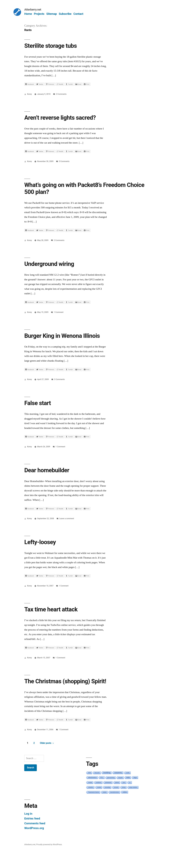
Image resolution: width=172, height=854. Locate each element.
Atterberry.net (32, 9)
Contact (78, 13)
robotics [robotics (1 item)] (90, 787)
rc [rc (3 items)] (129, 782)
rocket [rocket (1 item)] (99, 787)
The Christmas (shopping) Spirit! (65, 681)
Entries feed (32, 818)
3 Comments (59, 379)
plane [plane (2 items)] (117, 782)
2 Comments (61, 94)
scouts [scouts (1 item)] (116, 787)
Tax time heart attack (50, 609)
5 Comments (64, 161)
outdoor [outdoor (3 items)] (98, 782)
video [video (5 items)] (125, 792)
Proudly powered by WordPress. (49, 844)
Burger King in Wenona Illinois (62, 335)
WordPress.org (34, 828)
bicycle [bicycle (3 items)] (97, 773)
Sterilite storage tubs (50, 45)
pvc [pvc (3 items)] (124, 782)
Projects (39, 13)
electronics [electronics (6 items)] (92, 777)
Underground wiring (49, 263)
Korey (29, 94)
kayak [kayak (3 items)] (120, 777)
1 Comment (58, 312)
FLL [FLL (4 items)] (102, 777)
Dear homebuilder (46, 470)
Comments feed (34, 823)
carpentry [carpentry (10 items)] (118, 773)
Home (28, 13)
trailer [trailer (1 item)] (104, 792)
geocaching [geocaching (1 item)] (111, 777)
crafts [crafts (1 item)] (127, 773)
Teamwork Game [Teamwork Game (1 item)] (93, 792)
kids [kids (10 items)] (128, 777)
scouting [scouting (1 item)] (107, 787)
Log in (28, 813)
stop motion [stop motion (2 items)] (133, 787)
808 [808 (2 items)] (89, 773)
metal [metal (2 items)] (90, 782)
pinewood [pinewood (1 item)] (108, 782)
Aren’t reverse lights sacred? (60, 117)
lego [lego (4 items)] (135, 777)
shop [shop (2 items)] (123, 787)
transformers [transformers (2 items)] (114, 792)
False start (37, 403)
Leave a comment (66, 518)
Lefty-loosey (40, 542)
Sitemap (51, 13)
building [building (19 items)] (107, 772)
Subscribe (65, 13)
